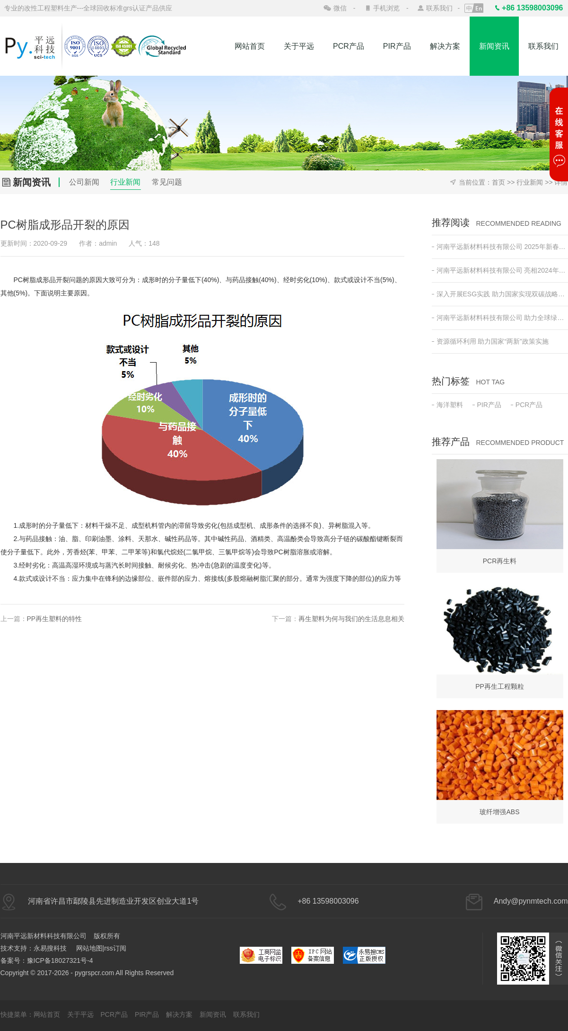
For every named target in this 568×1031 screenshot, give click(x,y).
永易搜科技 (50, 948)
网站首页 (250, 46)
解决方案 (445, 46)
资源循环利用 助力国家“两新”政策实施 (490, 341)
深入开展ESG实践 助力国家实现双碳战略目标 (500, 294)
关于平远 (299, 46)
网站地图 (89, 948)
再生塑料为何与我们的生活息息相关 (351, 618)
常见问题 (167, 182)
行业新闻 (125, 182)
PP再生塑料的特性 (54, 618)
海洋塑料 (447, 405)
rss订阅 (115, 948)
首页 (498, 182)
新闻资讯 (494, 46)
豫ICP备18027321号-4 (60, 960)
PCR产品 (348, 46)
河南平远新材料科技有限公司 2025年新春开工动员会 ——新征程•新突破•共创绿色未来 (500, 246)
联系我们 (439, 8)
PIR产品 (397, 46)
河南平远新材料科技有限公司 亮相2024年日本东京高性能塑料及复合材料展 (500, 270)
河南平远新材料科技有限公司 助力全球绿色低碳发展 (500, 317)
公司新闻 (84, 182)
